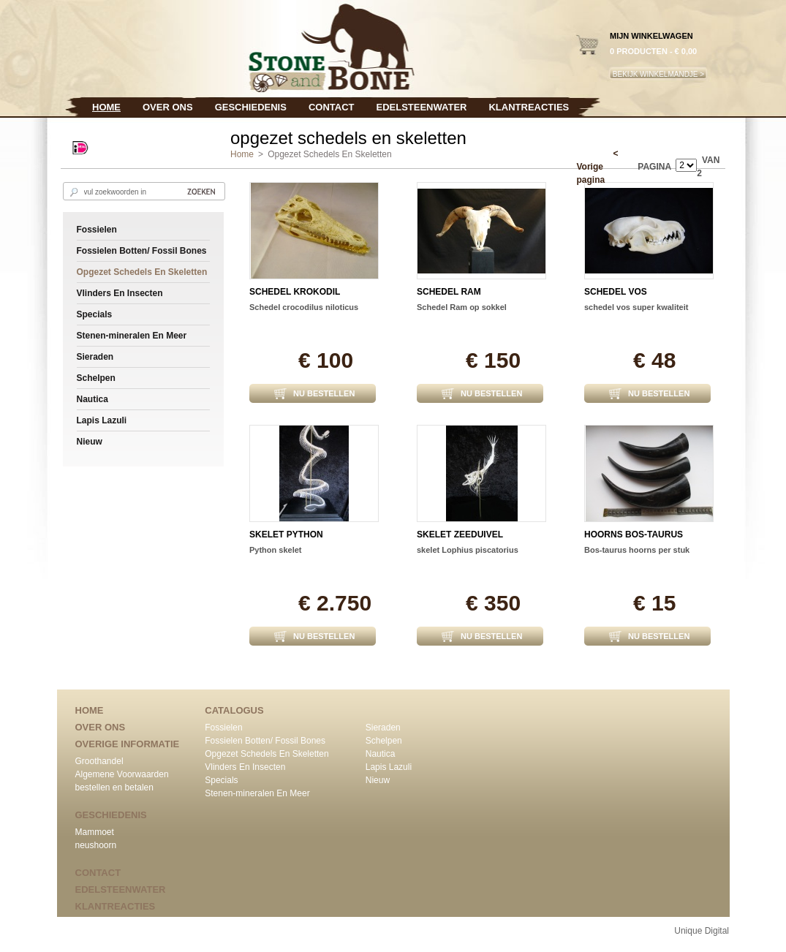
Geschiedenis (251, 107)
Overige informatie (127, 743)
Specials (95, 314)
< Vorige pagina (598, 166)
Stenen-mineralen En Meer (132, 335)
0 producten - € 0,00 (653, 51)
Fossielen (97, 229)
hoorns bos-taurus (633, 534)
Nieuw (89, 442)
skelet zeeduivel (460, 534)
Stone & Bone (220, 47)
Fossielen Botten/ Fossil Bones (142, 251)
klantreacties (528, 107)
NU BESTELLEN (324, 393)
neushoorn (96, 845)
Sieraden (95, 357)
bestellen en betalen (114, 787)
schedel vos (615, 292)
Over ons (168, 107)
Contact (332, 107)
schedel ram (449, 292)
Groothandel (99, 761)
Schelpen (96, 378)
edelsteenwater (421, 107)
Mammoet (94, 832)
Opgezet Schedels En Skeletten (142, 272)
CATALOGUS (234, 710)
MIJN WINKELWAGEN (651, 35)
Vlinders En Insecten (120, 293)
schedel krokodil (294, 292)
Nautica (92, 399)
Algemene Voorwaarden (122, 774)
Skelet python (286, 534)
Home (106, 107)
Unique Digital (701, 931)
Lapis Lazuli (102, 420)
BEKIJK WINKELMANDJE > (658, 74)
